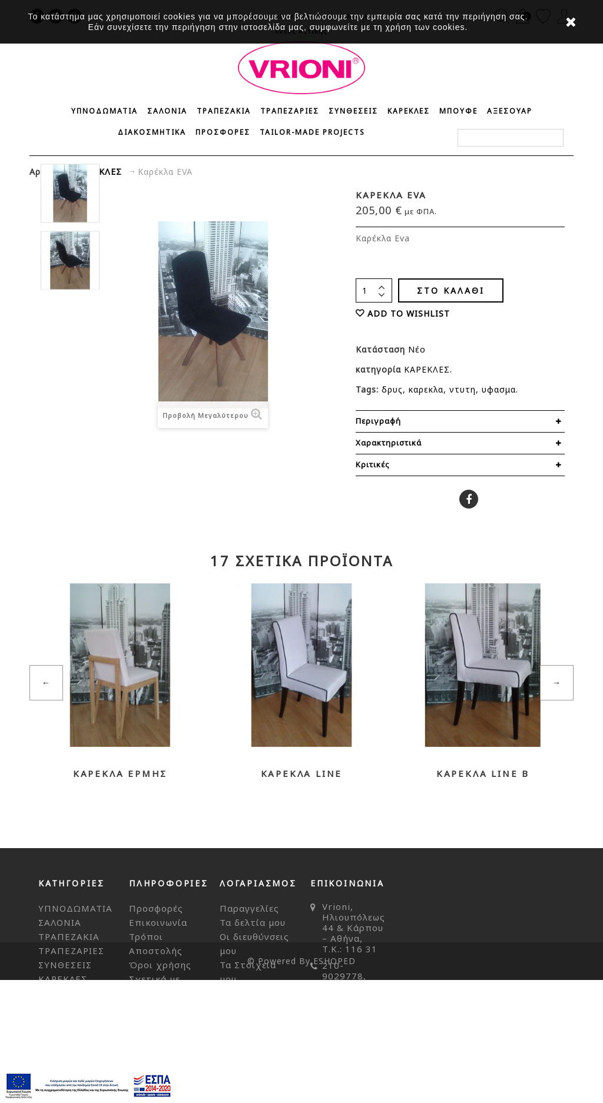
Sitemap (148, 1035)
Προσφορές (156, 908)
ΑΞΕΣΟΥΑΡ (509, 111)
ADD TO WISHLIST (408, 313)
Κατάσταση (382, 349)
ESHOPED (334, 1083)
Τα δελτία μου (253, 922)
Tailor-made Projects (312, 132)
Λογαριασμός (258, 883)
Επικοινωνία (158, 922)
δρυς (392, 389)
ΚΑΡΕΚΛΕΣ (408, 111)
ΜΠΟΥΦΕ (458, 111)
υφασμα (499, 389)
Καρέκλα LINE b (482, 773)
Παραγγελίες (249, 908)
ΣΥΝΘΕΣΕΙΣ (353, 111)
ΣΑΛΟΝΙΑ (167, 111)
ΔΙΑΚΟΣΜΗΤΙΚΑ (152, 132)
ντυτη (462, 389)
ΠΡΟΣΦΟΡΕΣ (223, 132)
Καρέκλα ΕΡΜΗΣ (120, 773)
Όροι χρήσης (160, 965)
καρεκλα (426, 389)
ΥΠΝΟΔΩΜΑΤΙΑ (104, 111)
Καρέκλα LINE (302, 773)
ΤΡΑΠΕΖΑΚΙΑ (224, 111)
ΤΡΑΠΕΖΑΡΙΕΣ (289, 111)
